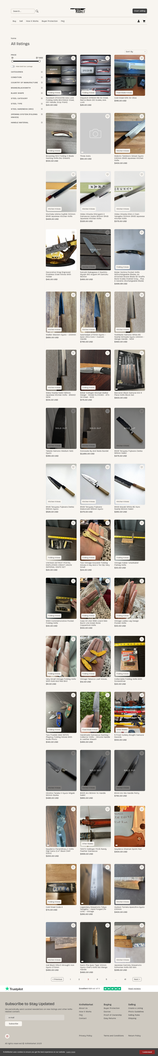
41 (125, 979)
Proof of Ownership (113, 1015)
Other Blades (122, 730)
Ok (37, 11)
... (115, 979)
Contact (83, 1018)
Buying (107, 1004)
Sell (21, 21)
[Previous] (57, 979)
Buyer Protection (50, 21)
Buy (14, 21)
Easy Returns (110, 1018)
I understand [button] (147, 1052)
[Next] (137, 979)
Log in (138, 20)
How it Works (32, 21)
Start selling (139, 11)
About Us (83, 1008)
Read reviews (134, 988)
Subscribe (13, 1023)
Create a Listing (135, 1008)
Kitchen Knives (123, 151)
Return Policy (134, 1035)
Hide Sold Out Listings (24, 66)
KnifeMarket (86, 1004)
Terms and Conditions (114, 1035)
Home (13, 38)
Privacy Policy (85, 1035)
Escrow (107, 1011)
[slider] (12, 61)
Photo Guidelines (136, 1011)
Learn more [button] (70, 1052)
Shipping (132, 1018)
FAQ (63, 21)
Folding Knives (54, 93)
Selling (132, 1004)
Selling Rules (134, 1015)
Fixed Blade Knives (124, 93)
